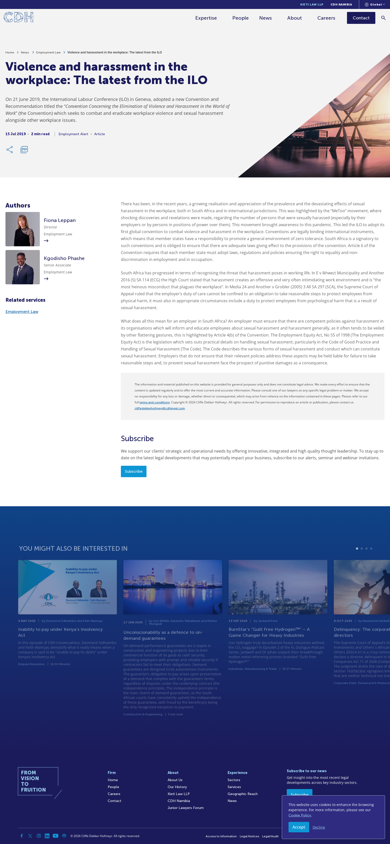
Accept (298, 827)
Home (9, 54)
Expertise (206, 18)
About (295, 18)
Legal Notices (249, 836)
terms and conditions (155, 402)
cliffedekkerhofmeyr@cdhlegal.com (160, 408)
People (241, 18)
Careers (327, 18)
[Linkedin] (47, 836)
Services (234, 787)
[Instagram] (39, 836)
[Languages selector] (375, 4)
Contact (114, 801)
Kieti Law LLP (312, 4)
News (266, 18)
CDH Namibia (341, 4)
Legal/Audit (270, 836)
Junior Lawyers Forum (186, 808)
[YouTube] (56, 836)
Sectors (234, 780)
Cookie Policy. (300, 815)
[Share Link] (10, 151)
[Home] (18, 18)
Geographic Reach (243, 794)
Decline (319, 827)
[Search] (384, 17)
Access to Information (221, 836)
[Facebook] (22, 836)
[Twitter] (30, 836)
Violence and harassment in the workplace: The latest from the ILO (114, 54)
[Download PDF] (24, 151)
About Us (175, 780)
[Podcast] (64, 836)
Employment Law (48, 54)
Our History (177, 787)
